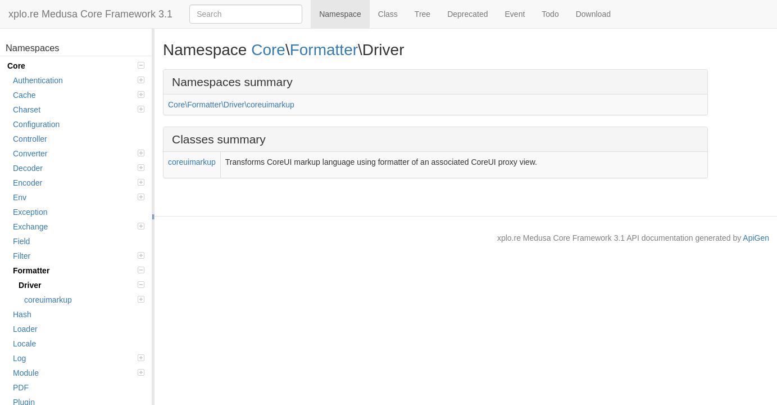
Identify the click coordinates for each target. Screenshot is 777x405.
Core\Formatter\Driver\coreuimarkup (231, 104)
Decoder (78, 168)
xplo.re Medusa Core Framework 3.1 (90, 14)
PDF (21, 387)
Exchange (78, 226)
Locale (24, 343)
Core (75, 65)
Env (78, 197)
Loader (25, 329)
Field (21, 241)
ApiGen (756, 237)
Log (78, 358)
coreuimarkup (84, 299)
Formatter (78, 270)
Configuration (36, 124)
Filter (78, 255)
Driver (81, 285)
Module (78, 372)
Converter (78, 153)
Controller (30, 138)
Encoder (78, 182)
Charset (78, 109)
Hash (22, 314)
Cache (78, 95)
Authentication (78, 80)
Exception (30, 212)
